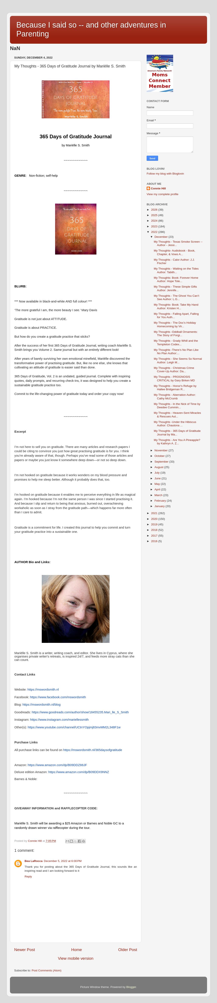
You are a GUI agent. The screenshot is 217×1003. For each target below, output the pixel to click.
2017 (154, 535)
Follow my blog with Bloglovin (165, 173)
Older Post (127, 949)
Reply (28, 876)
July (157, 472)
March (158, 495)
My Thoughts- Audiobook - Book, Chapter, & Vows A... (174, 252)
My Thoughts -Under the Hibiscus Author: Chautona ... (175, 423)
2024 (154, 220)
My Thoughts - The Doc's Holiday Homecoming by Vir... (175, 324)
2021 (154, 513)
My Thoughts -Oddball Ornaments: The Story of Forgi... (176, 333)
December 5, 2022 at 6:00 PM (63, 861)
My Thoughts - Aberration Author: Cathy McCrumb (175, 396)
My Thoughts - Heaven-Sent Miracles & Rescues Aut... (177, 414)
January (160, 506)
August (159, 467)
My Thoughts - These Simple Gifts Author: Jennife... (175, 288)
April (157, 489)
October (160, 455)
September (161, 461)
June (157, 478)
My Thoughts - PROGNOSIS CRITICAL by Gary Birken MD (174, 378)
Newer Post (24, 949)
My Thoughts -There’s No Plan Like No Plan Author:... (176, 351)
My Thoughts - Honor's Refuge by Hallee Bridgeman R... (175, 387)
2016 (154, 541)
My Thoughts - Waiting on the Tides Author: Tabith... (176, 270)
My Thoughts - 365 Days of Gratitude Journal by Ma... (177, 432)
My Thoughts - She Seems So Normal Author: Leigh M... (178, 360)
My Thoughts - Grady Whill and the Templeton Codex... (176, 342)
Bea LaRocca (34, 861)
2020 (154, 518)
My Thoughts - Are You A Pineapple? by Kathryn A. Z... (177, 441)
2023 (154, 226)
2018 (154, 530)
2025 (154, 215)
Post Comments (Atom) (46, 970)
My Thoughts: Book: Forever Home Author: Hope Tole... (176, 279)
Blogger (131, 987)
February (160, 500)
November (161, 450)
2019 (154, 524)
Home (76, 949)
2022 (154, 232)
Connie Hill (158, 188)
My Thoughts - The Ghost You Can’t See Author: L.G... (176, 297)
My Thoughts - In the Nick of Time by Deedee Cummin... (177, 405)
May (157, 483)
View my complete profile (162, 194)
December (161, 236)
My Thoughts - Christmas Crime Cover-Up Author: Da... (174, 369)
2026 (154, 209)
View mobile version (75, 958)
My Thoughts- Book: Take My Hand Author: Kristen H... (176, 306)
